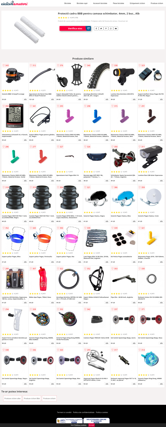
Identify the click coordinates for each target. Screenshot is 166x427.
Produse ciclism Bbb (32, 398)
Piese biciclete (118, 3)
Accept (91, 425)
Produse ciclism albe (12, 398)
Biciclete (67, 3)
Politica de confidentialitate (83, 412)
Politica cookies (102, 412)
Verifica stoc (79, 28)
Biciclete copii (82, 3)
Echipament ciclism (137, 3)
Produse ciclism (157, 3)
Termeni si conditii (64, 412)
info (25, 99)
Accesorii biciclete (100, 3)
